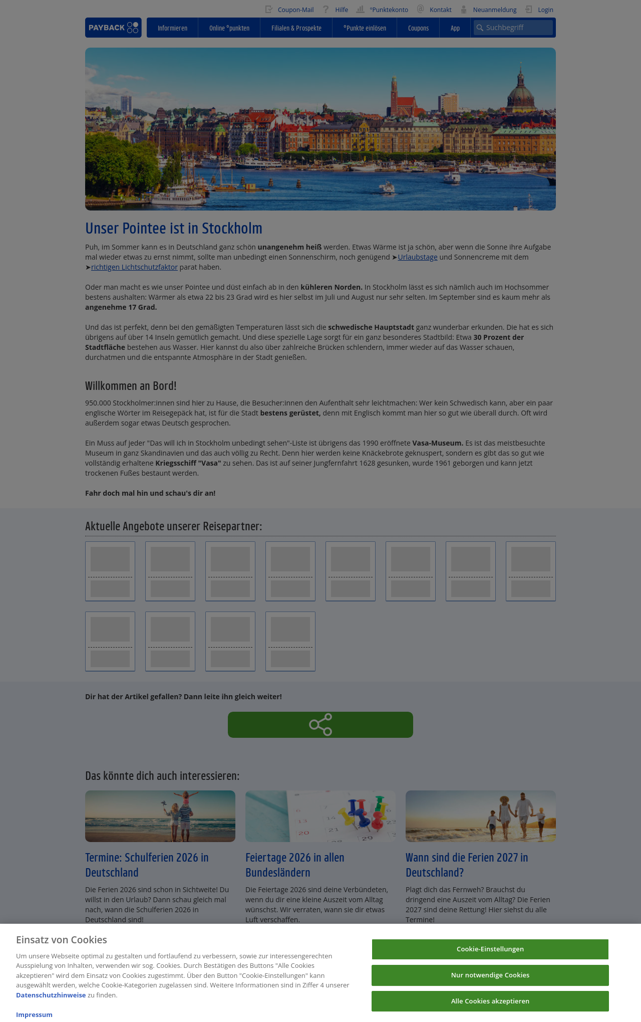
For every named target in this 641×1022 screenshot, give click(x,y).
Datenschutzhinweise (51, 999)
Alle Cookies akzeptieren (490, 1005)
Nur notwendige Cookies (490, 979)
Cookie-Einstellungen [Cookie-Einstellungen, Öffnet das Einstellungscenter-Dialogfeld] (490, 954)
